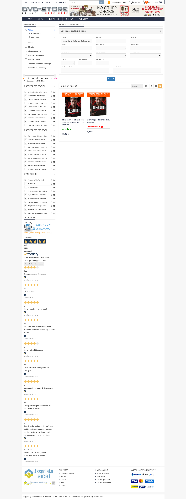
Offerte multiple (34, 51)
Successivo (39, 264)
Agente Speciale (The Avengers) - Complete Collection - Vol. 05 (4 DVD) (37, 198)
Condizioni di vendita (68, 473)
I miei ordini (101, 476)
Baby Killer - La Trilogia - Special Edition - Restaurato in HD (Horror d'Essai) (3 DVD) (37, 206)
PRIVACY (48, 2)
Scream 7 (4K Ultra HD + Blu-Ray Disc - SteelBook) (37, 140)
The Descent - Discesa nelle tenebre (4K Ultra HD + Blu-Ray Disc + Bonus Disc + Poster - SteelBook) (37, 136)
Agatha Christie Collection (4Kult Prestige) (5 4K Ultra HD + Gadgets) (37, 92)
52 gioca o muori (33, 187)
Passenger (31, 184)
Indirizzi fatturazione (104, 482)
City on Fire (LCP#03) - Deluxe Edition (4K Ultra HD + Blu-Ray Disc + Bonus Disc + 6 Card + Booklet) (37, 151)
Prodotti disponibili (36, 55)
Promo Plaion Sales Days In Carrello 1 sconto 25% (73, 94)
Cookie (63, 479)
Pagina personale (103, 473)
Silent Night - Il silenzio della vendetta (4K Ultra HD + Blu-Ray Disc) (73, 122)
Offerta (31, 47)
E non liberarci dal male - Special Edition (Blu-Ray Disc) (37, 213)
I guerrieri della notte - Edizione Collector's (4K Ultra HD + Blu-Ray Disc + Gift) (37, 107)
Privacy (63, 476)
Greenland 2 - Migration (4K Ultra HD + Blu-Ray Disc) (37, 96)
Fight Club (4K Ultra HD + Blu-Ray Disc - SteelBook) (37, 125)
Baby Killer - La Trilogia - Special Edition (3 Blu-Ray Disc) (37, 209)
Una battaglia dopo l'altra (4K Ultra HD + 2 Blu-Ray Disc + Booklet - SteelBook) (37, 147)
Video (40, 19)
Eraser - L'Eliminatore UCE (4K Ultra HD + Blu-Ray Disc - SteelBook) (37, 158)
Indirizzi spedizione (103, 479)
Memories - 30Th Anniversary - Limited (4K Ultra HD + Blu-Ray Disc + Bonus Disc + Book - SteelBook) (37, 162)
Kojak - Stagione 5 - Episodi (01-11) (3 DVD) (37, 195)
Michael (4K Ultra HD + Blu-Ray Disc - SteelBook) (37, 165)
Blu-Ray (69, 19)
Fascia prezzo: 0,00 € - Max (34, 81)
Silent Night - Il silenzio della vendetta (98, 121)
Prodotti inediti (34, 59)
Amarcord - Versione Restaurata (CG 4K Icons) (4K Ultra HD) (37, 118)
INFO (55, 2)
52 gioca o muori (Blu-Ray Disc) (37, 191)
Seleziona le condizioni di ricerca (73, 31)
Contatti (63, 486)
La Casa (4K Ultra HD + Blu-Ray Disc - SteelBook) (37, 169)
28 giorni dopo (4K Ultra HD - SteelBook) (37, 154)
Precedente (29, 264)
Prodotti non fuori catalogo (39, 63)
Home (29, 19)
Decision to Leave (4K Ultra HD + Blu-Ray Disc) (37, 103)
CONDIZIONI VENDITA (36, 2)
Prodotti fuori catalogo (38, 68)
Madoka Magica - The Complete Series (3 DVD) (37, 202)
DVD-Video (83, 19)
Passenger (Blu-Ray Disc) (36, 180)
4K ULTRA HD (54, 19)
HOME (25, 2)
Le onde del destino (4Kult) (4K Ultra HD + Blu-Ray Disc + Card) (37, 110)
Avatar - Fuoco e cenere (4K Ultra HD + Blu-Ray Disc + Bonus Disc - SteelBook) (37, 143)
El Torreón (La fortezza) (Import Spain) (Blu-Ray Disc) (37, 121)
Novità (30, 43)
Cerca (111, 79)
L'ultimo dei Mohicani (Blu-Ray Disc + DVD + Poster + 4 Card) (37, 99)
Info (62, 482)
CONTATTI (62, 2)
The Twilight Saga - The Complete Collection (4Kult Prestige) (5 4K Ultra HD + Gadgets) (37, 114)
